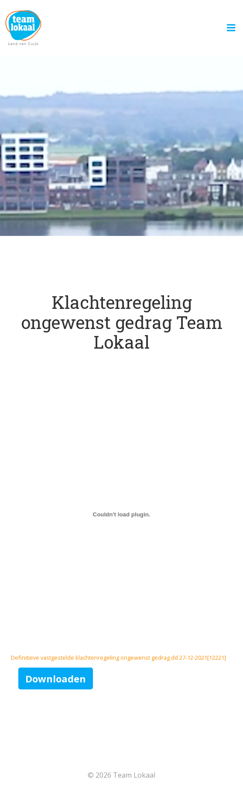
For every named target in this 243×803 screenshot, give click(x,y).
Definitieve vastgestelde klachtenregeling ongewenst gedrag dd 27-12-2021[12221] (118, 657)
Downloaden (55, 678)
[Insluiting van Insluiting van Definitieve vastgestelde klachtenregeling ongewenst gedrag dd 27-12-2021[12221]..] (121, 514)
